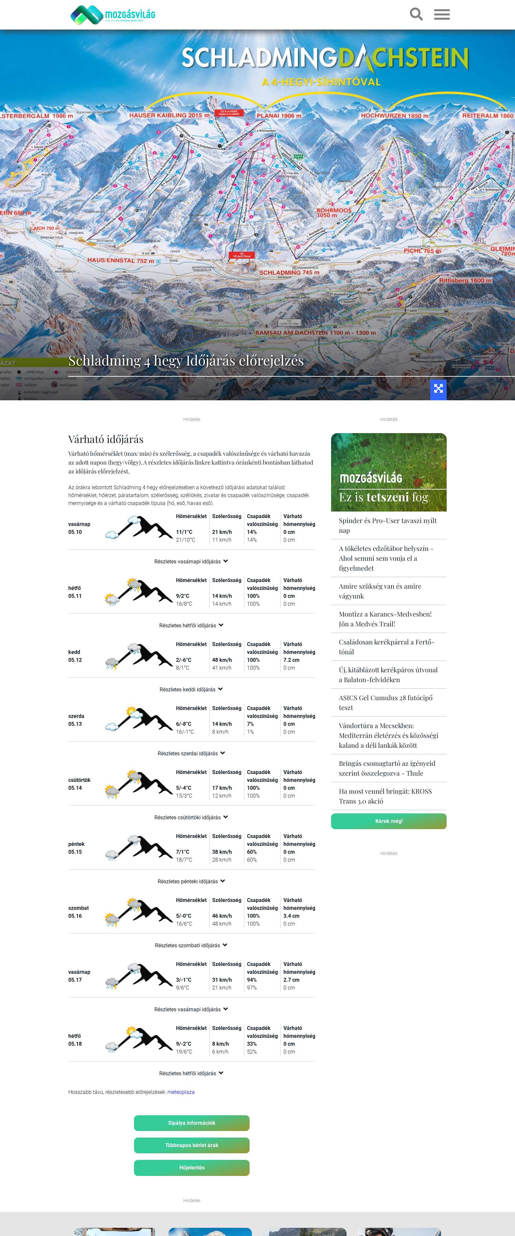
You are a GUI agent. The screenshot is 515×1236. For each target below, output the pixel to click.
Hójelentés (192, 1167)
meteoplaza (181, 1092)
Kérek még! (389, 821)
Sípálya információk (191, 1123)
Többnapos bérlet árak (191, 1145)
